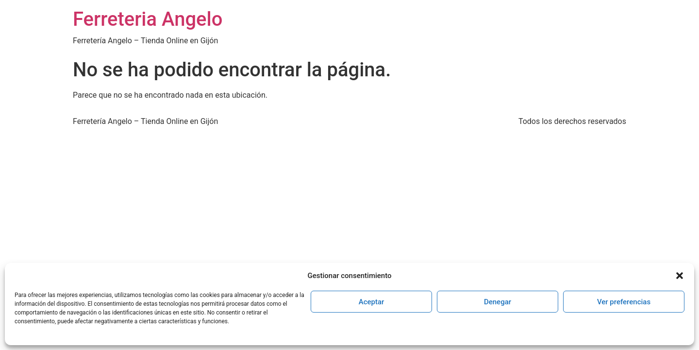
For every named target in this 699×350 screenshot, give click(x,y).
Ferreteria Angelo (147, 19)
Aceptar (371, 302)
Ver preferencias (623, 302)
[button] (679, 275)
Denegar (497, 302)
